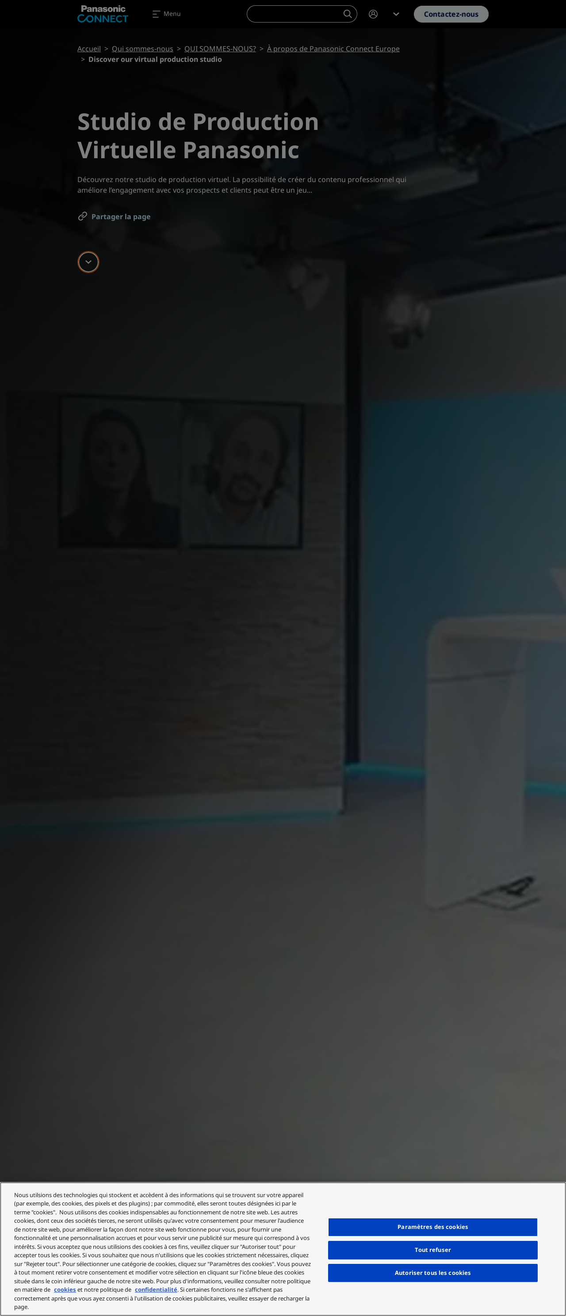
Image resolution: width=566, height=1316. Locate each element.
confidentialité (156, 1289)
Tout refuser (433, 1250)
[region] (283, 1249)
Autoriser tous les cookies (433, 1273)
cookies (65, 1289)
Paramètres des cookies (433, 1227)
